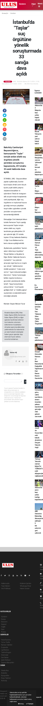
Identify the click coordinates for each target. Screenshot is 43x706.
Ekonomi (4, 622)
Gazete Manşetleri (7, 662)
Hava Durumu (6, 640)
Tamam (29, 704)
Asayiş (3, 632)
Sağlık (3, 627)
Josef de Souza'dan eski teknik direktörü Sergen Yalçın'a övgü (39, 437)
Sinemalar (4, 655)
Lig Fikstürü (5, 650)
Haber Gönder (25, 588)
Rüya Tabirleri (6, 678)
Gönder (25, 382)
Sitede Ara (5, 670)
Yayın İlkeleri (5, 586)
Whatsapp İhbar (25, 586)
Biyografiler (5, 675)
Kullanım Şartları (25, 583)
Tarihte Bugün (6, 652)
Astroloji (4, 681)
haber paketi (4, 701)
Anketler (4, 673)
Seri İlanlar (5, 657)
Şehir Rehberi (5, 660)
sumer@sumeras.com (18, 356)
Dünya (3, 619)
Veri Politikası (5, 588)
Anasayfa (5, 13)
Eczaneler (4, 647)
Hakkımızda (5, 583)
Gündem (22, 4)
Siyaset (3, 624)
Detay (21, 704)
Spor (2, 629)
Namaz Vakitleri (6, 645)
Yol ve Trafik (5, 642)
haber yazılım (4, 703)
